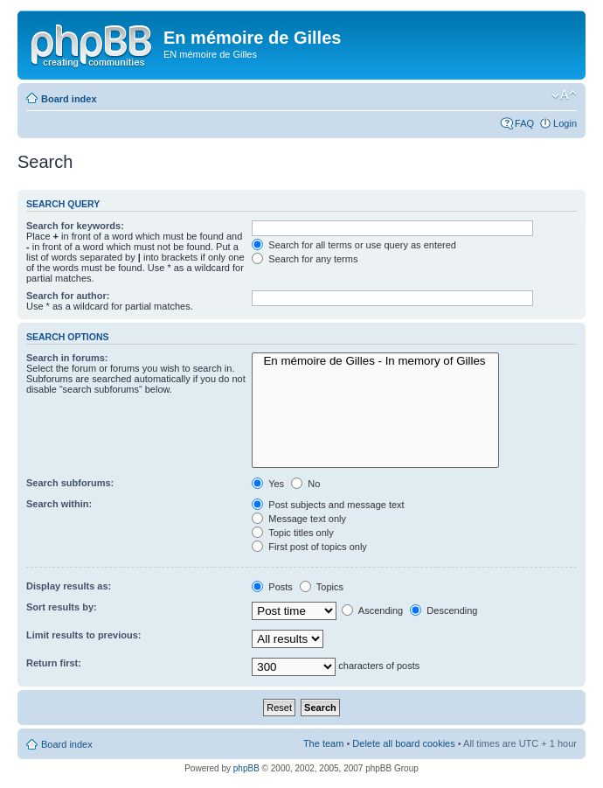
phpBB (246, 768)
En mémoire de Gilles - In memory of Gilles (375, 361)
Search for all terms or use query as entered (354, 245)
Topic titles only (292, 532)
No (305, 483)
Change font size (564, 95)
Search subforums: (70, 483)
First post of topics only (309, 546)
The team (323, 743)
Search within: (59, 504)
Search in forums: (67, 357)
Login (565, 123)
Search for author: (67, 295)
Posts (272, 587)
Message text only (299, 518)
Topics (321, 587)
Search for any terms (304, 259)
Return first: (53, 663)
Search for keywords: (75, 225)
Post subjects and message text (328, 504)
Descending (443, 610)
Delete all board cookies (403, 743)
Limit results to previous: (83, 635)
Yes (268, 483)
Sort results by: (61, 607)
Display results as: (68, 586)
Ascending (372, 610)
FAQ (524, 123)
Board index (69, 99)
